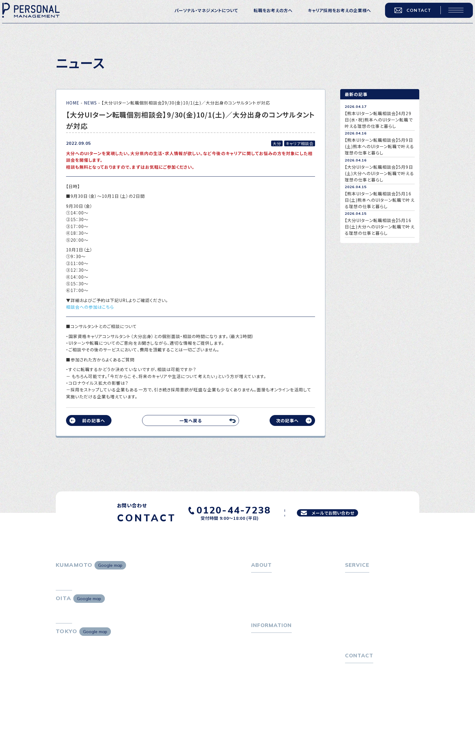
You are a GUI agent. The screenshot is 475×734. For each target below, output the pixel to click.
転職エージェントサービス (374, 589)
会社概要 (264, 599)
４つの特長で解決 (366, 642)
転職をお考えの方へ (266, 16)
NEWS (90, 103)
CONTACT (406, 15)
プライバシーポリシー (366, 704)
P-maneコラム (266, 662)
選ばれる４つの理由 (368, 632)
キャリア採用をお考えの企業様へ (333, 16)
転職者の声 (360, 609)
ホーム (257, 580)
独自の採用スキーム (368, 651)
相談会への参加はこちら (90, 307)
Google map (110, 565)
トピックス (261, 652)
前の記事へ (93, 420)
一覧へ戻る (190, 420)
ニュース (259, 671)
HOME (72, 103)
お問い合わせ (358, 694)
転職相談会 (360, 599)
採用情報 (264, 609)
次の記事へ (287, 420)
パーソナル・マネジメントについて (200, 16)
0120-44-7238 (223, 508)
